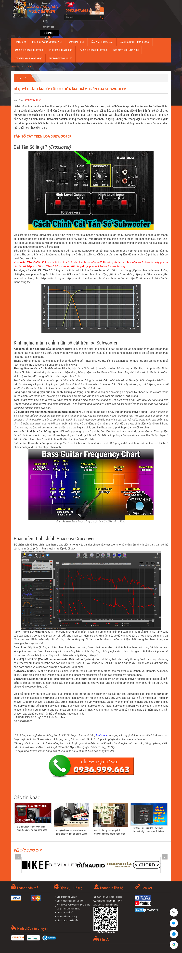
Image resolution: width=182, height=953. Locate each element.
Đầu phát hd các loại (102, 41)
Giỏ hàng (48, 32)
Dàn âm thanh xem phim (126, 50)
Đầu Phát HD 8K (76, 41)
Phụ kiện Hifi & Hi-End (60, 50)
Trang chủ (20, 41)
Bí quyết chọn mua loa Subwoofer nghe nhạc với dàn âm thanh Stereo (71, 832)
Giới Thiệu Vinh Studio (67, 896)
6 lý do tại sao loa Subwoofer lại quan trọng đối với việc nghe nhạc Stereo (32, 830)
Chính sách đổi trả (65, 912)
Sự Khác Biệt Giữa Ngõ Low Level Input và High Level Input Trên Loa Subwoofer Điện (148, 831)
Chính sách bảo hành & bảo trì (70, 900)
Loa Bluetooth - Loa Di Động (134, 41)
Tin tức (45, 20)
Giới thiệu (46, 14)
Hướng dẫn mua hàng (67, 916)
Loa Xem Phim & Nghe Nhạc (28, 58)
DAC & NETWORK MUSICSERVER (47, 41)
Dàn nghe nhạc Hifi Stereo (28, 50)
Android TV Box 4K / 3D (60, 58)
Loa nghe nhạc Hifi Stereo (93, 50)
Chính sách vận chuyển (67, 920)
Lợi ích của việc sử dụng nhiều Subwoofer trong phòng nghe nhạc (109, 832)
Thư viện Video (48, 26)
